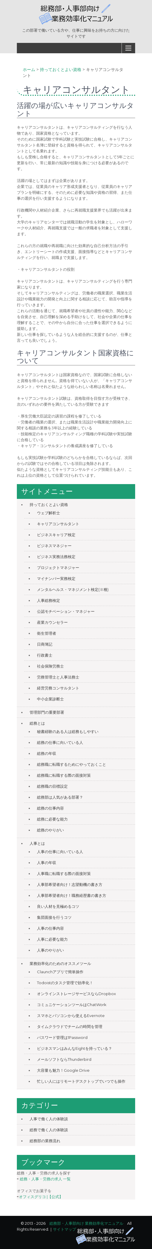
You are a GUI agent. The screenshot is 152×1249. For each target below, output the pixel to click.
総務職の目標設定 (52, 786)
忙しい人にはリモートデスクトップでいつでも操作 (81, 1081)
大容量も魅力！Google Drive (63, 1070)
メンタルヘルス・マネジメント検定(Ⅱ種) (73, 589)
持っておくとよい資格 (49, 504)
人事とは (37, 843)
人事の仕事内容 (50, 928)
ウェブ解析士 (48, 512)
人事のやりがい (50, 950)
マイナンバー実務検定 (56, 578)
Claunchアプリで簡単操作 (60, 971)
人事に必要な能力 (52, 939)
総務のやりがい (50, 830)
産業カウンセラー (52, 622)
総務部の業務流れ (45, 1140)
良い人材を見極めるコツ (58, 906)
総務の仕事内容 (50, 808)
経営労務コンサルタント (58, 688)
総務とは (37, 723)
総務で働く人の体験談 (49, 1129)
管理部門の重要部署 (47, 712)
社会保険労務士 (50, 666)
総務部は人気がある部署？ (60, 797)
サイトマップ (64, 1229)
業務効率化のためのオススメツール (60, 963)
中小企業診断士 (50, 699)
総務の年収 (46, 753)
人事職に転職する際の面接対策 (64, 873)
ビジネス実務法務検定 (56, 556)
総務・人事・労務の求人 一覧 (45, 1179)
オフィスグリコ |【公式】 (41, 1196)
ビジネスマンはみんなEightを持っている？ (74, 1048)
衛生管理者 (46, 633)
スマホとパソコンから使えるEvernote (71, 1015)
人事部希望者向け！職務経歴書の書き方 (71, 895)
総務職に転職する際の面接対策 (64, 775)
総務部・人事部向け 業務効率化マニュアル (86, 1223)
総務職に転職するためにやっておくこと (71, 764)
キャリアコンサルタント (58, 523)
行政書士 (44, 655)
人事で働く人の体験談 (49, 1118)
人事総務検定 (48, 600)
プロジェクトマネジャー (58, 567)
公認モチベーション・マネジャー (66, 611)
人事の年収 (46, 862)
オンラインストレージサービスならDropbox (76, 993)
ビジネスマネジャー (54, 545)
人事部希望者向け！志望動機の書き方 (69, 884)
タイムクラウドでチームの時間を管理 (69, 1026)
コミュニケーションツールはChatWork (71, 1004)
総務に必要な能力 (52, 819)
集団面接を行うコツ (54, 917)
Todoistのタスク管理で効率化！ (65, 982)
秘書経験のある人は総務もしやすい (67, 731)
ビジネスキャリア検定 (56, 534)
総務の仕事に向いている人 (60, 742)
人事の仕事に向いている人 (60, 851)
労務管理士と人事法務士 (58, 677)
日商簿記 (44, 644)
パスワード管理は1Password (62, 1037)
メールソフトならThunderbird (64, 1059)
